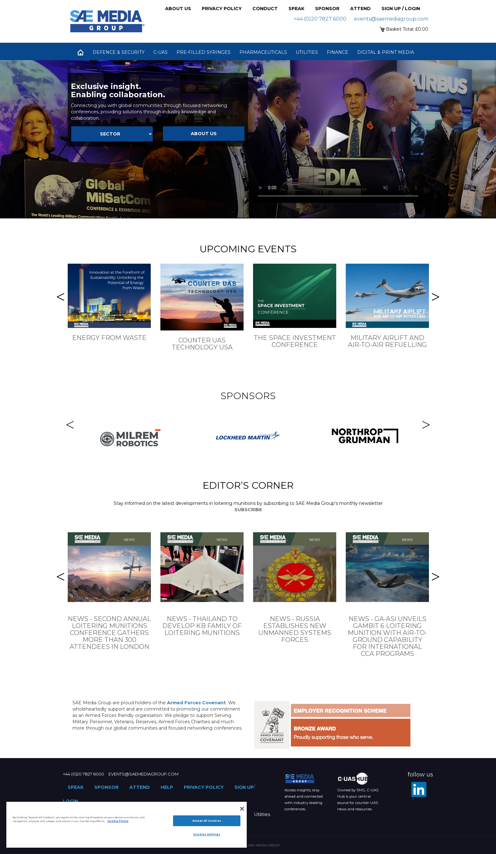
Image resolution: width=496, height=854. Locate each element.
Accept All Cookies (206, 820)
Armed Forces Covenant (196, 703)
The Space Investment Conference (295, 341)
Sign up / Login (400, 8)
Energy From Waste (109, 338)
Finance (337, 52)
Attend (360, 8)
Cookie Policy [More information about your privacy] (117, 821)
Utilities (307, 52)
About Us (178, 8)
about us (204, 133)
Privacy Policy (222, 8)
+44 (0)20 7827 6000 (320, 19)
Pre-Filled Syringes (204, 52)
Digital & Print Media (385, 52)
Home (80, 52)
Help (167, 787)
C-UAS (160, 52)
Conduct (265, 8)
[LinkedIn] (418, 789)
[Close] (242, 809)
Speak (296, 8)
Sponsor (327, 8)
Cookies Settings (206, 834)
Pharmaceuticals (263, 52)
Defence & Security (119, 52)
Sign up (244, 787)
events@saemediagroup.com (391, 19)
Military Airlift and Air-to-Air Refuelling (387, 341)
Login (70, 801)
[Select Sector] (112, 134)
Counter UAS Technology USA (202, 343)
